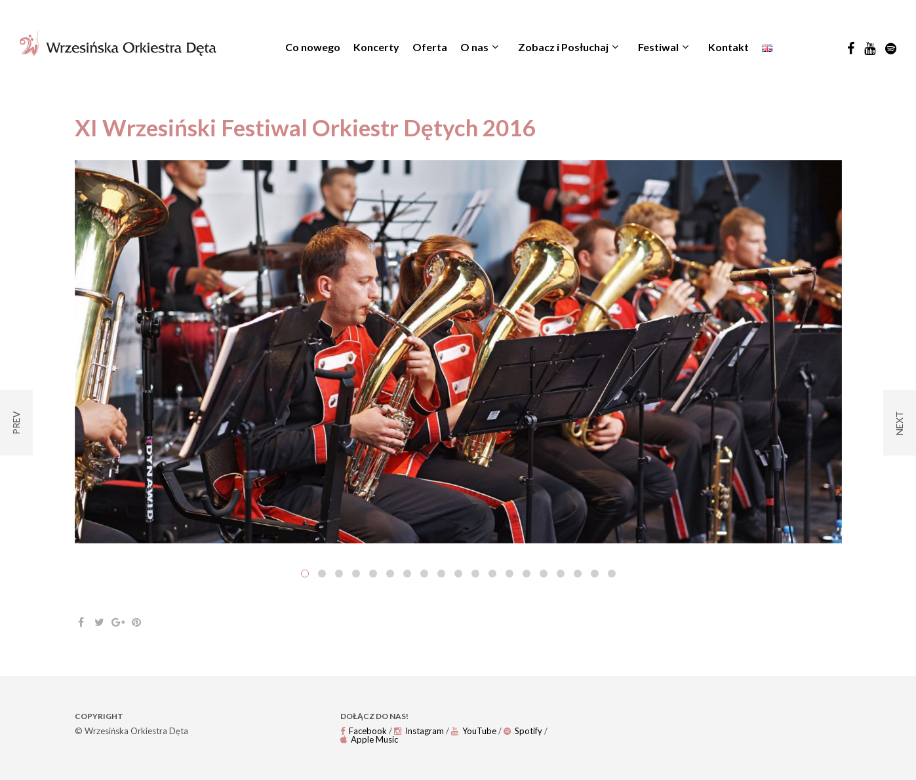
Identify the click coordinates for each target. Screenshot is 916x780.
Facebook (363, 731)
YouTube (473, 731)
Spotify (523, 731)
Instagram (419, 731)
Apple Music (369, 739)
